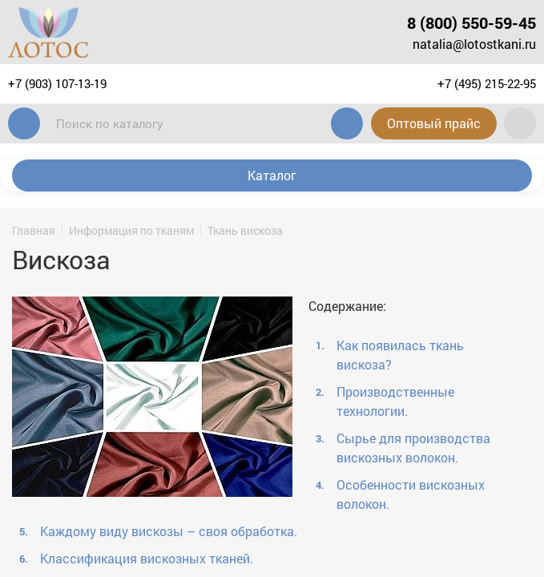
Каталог (272, 175)
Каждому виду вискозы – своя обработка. (168, 531)
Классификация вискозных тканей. (146, 558)
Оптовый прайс (433, 123)
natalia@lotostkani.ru (474, 43)
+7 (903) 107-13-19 (57, 83)
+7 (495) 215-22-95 (486, 83)
